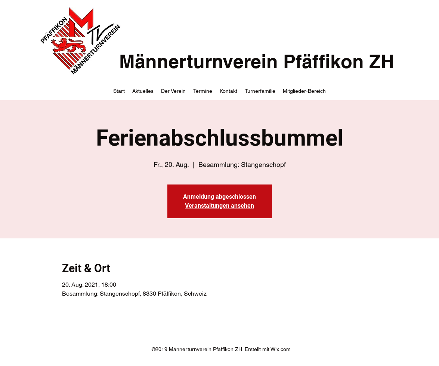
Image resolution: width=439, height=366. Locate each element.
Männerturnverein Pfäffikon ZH (256, 61)
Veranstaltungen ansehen (219, 205)
